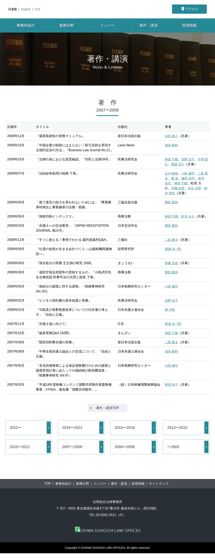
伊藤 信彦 (178, 188)
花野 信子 (189, 159)
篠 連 (178, 178)
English (26, 9)
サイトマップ (159, 489)
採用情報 (189, 25)
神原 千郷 (172, 159)
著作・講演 (148, 25)
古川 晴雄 (172, 173)
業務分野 (66, 25)
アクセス (189, 8)
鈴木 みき (189, 216)
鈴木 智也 (172, 193)
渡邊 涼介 (182, 164)
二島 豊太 (172, 244)
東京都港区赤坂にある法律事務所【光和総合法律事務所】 (107, 9)
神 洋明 (170, 314)
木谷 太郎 (196, 188)
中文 (38, 9)
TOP (47, 489)
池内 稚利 (172, 145)
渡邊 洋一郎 (173, 254)
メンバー (107, 25)
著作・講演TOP (107, 413)
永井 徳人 (172, 136)
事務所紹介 (26, 25)
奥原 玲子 (172, 389)
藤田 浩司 (192, 178)
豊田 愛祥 (172, 202)
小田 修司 (189, 173)
